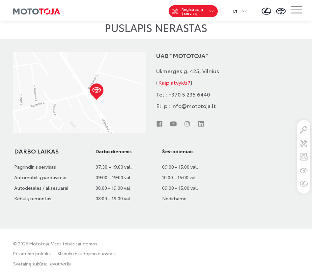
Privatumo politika (32, 253)
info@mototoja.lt (193, 105)
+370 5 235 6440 (189, 94)
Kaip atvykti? (174, 82)
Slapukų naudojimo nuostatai (87, 253)
